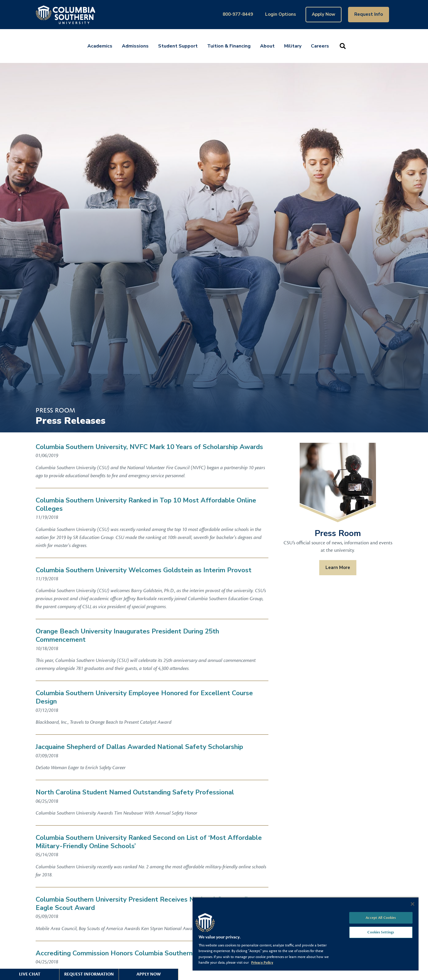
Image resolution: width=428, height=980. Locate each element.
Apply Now (323, 14)
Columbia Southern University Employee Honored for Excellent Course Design (144, 697)
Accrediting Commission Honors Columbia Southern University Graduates (147, 953)
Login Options (280, 14)
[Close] (412, 904)
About (267, 46)
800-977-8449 (238, 14)
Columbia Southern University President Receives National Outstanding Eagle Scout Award (145, 903)
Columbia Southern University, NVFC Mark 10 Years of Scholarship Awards (149, 447)
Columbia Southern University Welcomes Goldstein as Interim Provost (143, 570)
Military (292, 46)
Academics (99, 46)
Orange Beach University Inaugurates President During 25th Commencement (127, 635)
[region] (305, 933)
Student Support (178, 46)
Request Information (89, 974)
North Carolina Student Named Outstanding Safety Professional (135, 792)
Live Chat (29, 974)
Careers (320, 46)
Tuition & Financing (229, 46)
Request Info (368, 14)
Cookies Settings (380, 932)
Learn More (337, 567)
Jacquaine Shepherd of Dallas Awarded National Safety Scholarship (139, 747)
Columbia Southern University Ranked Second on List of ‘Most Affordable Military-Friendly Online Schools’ (149, 842)
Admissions (135, 46)
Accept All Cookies (381, 917)
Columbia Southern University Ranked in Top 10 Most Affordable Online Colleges (146, 504)
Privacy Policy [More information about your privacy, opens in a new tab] (262, 962)
